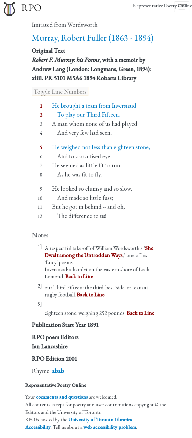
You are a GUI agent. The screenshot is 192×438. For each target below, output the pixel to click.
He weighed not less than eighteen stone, (101, 147)
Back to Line (79, 276)
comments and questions (62, 397)
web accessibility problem (109, 427)
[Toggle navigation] (181, 6)
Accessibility (38, 427)
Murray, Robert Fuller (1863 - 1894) (92, 37)
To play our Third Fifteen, (86, 114)
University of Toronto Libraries (100, 419)
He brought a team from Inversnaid (94, 105)
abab (58, 371)
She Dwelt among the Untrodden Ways (99, 251)
